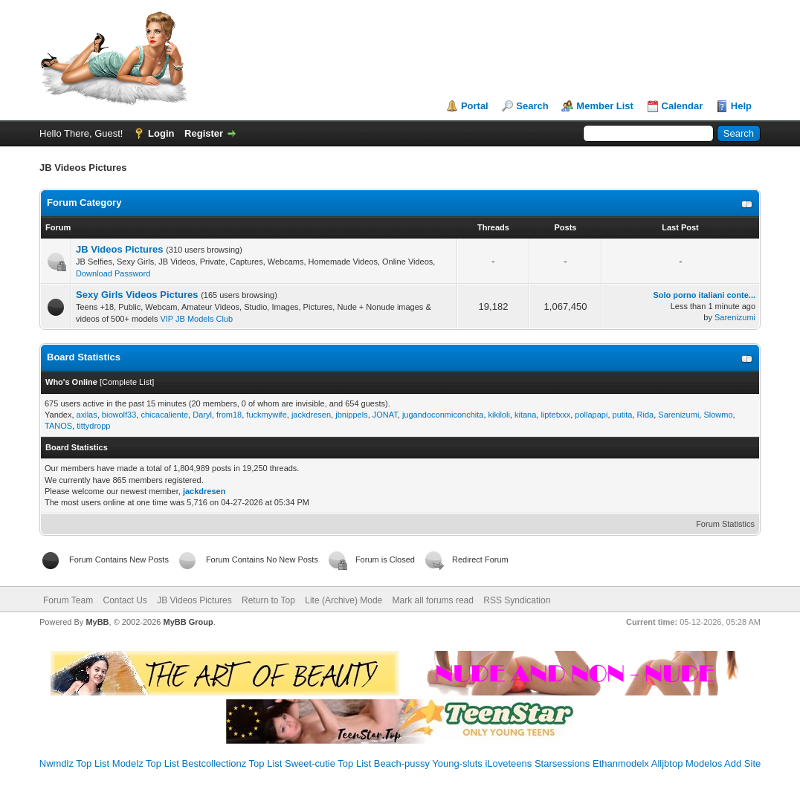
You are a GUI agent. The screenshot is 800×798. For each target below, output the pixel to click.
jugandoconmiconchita (442, 414)
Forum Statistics (725, 523)
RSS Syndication (516, 600)
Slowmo (717, 414)
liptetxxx (555, 414)
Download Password (113, 273)
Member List (604, 105)
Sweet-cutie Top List (328, 763)
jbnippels (351, 414)
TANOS (58, 425)
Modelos (704, 763)
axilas (87, 414)
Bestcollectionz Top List (232, 763)
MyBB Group (188, 621)
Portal (474, 105)
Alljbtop (667, 763)
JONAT (385, 414)
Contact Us (124, 600)
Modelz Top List (145, 763)
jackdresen (311, 414)
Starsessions (562, 763)
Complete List (127, 381)
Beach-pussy (402, 763)
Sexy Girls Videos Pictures (137, 294)
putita (623, 414)
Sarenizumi (734, 317)
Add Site (742, 763)
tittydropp (93, 425)
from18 (229, 414)
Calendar (682, 105)
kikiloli (499, 414)
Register (203, 133)
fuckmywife (266, 414)
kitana (525, 414)
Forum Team (68, 600)
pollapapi (591, 414)
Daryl (202, 414)
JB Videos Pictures (120, 249)
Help (741, 105)
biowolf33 (119, 414)
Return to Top (268, 600)
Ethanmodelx (621, 763)
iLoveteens (508, 763)
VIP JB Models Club (196, 318)
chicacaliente (164, 414)
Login (161, 133)
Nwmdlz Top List (74, 763)
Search (532, 105)
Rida (645, 414)
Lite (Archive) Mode (343, 600)
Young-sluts (457, 763)
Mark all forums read (433, 600)
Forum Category (84, 202)
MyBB (97, 621)
